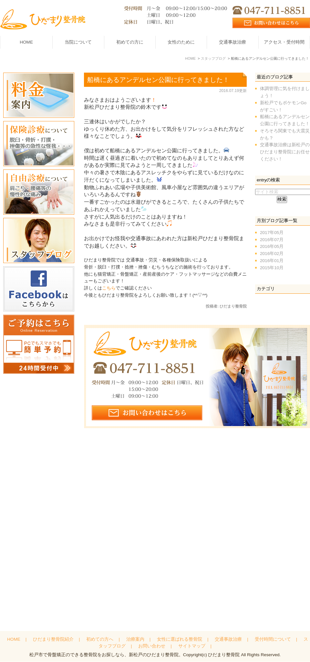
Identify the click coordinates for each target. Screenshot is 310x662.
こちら (109, 288)
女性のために (181, 42)
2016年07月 (272, 239)
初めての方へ (99, 640)
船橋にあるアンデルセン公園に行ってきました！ (158, 79)
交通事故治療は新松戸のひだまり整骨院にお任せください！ (285, 151)
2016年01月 (272, 260)
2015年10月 (272, 267)
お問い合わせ (151, 647)
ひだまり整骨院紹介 (53, 640)
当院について (78, 42)
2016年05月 (272, 246)
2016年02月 (272, 253)
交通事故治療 (232, 42)
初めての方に (129, 42)
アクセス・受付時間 (284, 42)
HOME (26, 42)
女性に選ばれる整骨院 (179, 640)
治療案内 (135, 640)
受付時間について (273, 640)
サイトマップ (191, 647)
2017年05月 (272, 232)
